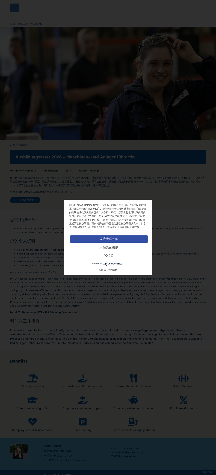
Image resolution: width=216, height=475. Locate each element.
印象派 (105, 269)
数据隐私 (115, 269)
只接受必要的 (112, 239)
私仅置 (112, 255)
